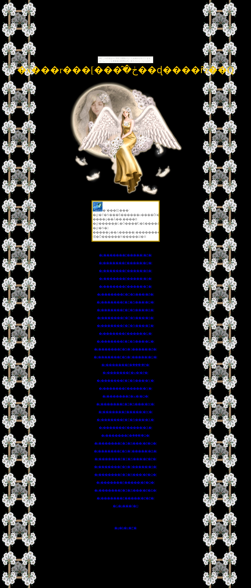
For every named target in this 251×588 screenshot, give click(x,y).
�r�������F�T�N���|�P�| (125, 294)
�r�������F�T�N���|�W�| (125, 404)
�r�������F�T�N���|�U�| (125, 341)
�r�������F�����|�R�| (125, 270)
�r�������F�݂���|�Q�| (125, 435)
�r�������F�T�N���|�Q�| (125, 302)
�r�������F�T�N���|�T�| (125, 325)
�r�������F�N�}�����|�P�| (125, 349)
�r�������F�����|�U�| (125, 333)
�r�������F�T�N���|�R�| (125, 310)
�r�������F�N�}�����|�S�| (125, 466)
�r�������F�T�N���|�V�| (125, 380)
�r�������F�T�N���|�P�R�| (125, 490)
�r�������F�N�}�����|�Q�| (125, 357)
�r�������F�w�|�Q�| (125, 396)
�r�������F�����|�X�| (125, 427)
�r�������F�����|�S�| (125, 278)
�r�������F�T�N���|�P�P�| (125, 459)
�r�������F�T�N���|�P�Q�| (125, 474)
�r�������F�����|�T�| (125, 286)
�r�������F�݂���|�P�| (125, 365)
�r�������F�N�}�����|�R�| (125, 451)
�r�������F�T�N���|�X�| (125, 419)
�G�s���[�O (125, 506)
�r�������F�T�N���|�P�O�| (125, 443)
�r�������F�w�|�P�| (125, 372)
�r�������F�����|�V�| (125, 388)
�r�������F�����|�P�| (125, 255)
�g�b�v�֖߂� (125, 528)
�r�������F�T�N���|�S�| (125, 317)
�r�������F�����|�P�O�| (125, 482)
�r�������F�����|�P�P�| (125, 498)
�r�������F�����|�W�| (125, 412)
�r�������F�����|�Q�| (125, 263)
